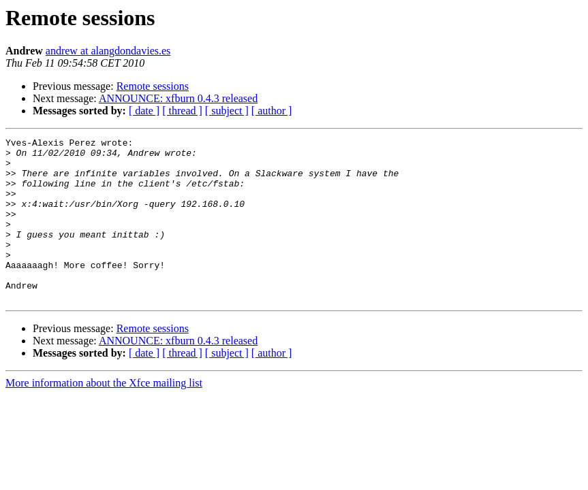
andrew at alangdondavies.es (108, 50)
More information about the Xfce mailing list (103, 415)
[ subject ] (227, 110)
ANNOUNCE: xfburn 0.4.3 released (178, 98)
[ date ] (144, 110)
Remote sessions (153, 86)
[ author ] (271, 110)
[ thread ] (182, 110)
